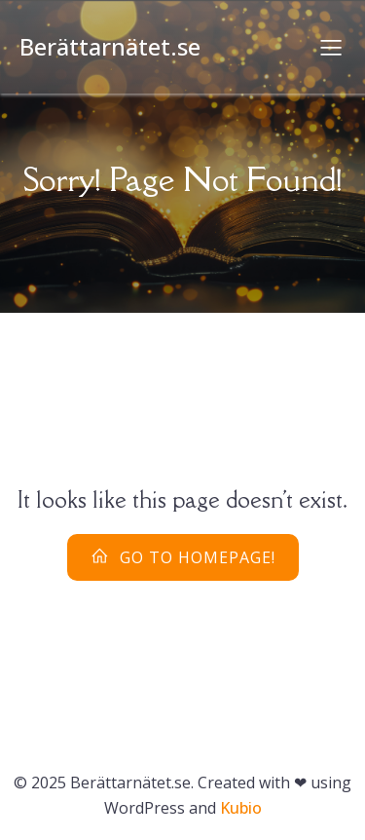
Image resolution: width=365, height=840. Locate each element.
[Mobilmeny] (331, 46)
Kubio (241, 808)
